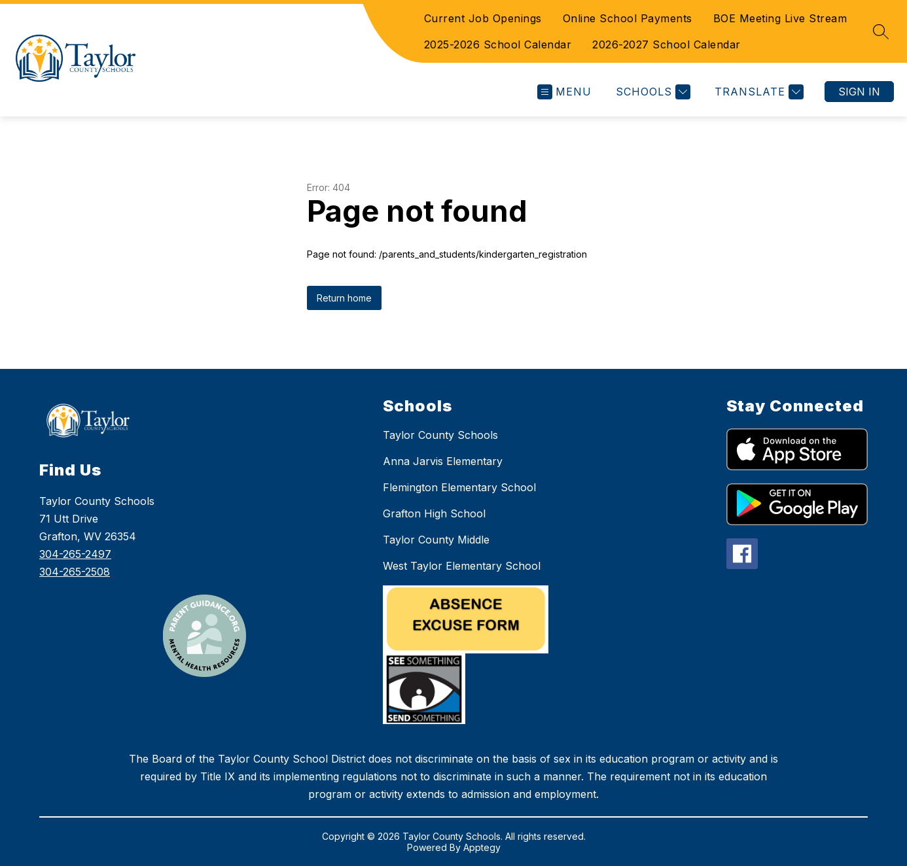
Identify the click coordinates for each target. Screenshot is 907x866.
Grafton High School (434, 513)
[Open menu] (564, 92)
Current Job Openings (483, 18)
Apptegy (482, 847)
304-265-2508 (74, 571)
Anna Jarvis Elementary (443, 461)
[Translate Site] (757, 92)
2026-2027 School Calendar (666, 44)
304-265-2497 (75, 554)
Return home (344, 297)
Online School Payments (627, 18)
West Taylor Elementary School (462, 565)
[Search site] (881, 31)
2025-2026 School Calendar (498, 44)
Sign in (859, 91)
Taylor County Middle (436, 539)
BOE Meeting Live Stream (780, 18)
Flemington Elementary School (459, 487)
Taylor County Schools (440, 435)
